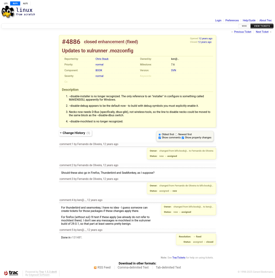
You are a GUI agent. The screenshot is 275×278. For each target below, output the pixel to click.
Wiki (244, 26)
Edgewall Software (39, 274)
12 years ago (205, 38)
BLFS (15, 3)
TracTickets (178, 257)
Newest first (185, 134)
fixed (132, 41)
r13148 (75, 237)
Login (218, 20)
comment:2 (66, 165)
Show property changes (198, 137)
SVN (173, 70)
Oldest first (168, 134)
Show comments (171, 137)
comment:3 (66, 179)
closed (90, 41)
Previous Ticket (242, 31)
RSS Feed (104, 267)
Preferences (232, 20)
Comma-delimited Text (133, 267)
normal (99, 64)
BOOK (99, 70)
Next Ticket (262, 31)
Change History (76, 133)
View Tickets (262, 26)
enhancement (111, 41)
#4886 (71, 42)
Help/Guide (249, 20)
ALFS (25, 3)
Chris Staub (102, 58)
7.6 (173, 64)
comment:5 (66, 230)
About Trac (266, 20)
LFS (5, 3)
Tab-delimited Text (168, 267)
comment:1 (66, 144)
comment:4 (66, 200)
